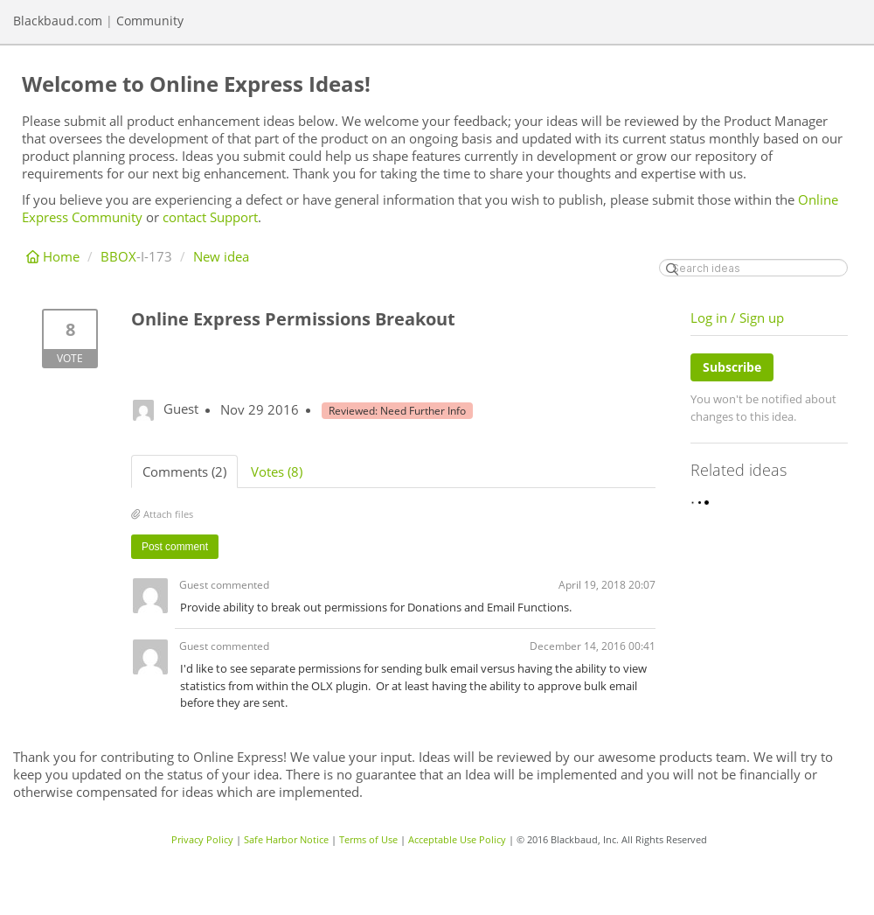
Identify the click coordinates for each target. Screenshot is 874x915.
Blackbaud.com (57, 20)
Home (54, 256)
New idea (221, 256)
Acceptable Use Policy (457, 839)
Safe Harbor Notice (286, 839)
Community (150, 20)
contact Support (210, 217)
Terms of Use (368, 839)
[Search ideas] (753, 267)
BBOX (118, 256)
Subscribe (732, 367)
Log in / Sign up (737, 317)
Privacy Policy (202, 839)
